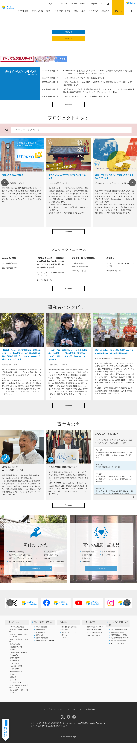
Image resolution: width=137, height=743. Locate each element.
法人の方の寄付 (50, 552)
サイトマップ (45, 709)
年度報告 (65, 629)
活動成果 (64, 622)
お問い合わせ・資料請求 (119, 629)
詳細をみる (68, 32)
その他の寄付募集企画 (118, 640)
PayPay (47, 558)
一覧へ (133, 497)
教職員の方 (14, 674)
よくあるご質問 (15, 682)
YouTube (73, 4)
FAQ (101, 4)
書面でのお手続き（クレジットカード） (24, 558)
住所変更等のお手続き (118, 632)
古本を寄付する (15, 658)
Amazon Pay (14, 655)
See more (68, 232)
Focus (64, 638)
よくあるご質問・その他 (118, 623)
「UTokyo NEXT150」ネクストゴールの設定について (83, 78)
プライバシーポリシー (75, 709)
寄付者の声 (90, 622)
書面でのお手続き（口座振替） (21, 561)
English (94, 4)
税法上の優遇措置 (108, 552)
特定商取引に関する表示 (119, 635)
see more (68, 104)
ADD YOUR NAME (93, 635)
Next (132, 182)
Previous (4, 182)
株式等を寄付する (16, 671)
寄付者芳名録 (87, 555)
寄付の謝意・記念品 (43, 622)
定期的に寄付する (51, 555)
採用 (50, 4)
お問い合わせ (90, 709)
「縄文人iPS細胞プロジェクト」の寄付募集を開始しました (86, 96)
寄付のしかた (14, 622)
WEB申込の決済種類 (16, 552)
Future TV (84, 4)
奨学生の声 (65, 635)
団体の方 (13, 677)
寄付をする (68, 38)
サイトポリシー (58, 709)
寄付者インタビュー (94, 629)
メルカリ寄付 (14, 663)
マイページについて (117, 643)
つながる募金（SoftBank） (54, 561)
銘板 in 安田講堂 (88, 552)
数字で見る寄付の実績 (69, 627)
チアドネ (13, 680)
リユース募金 (14, 660)
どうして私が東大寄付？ (95, 632)
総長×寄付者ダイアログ (95, 627)
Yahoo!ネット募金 (16, 666)
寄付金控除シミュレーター (112, 555)
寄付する (118, 11)
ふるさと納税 (14, 669)
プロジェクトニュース (69, 632)
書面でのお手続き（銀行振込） (21, 555)
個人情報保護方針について (120, 638)
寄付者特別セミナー (89, 558)
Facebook (63, 4)
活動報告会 (86, 561)
